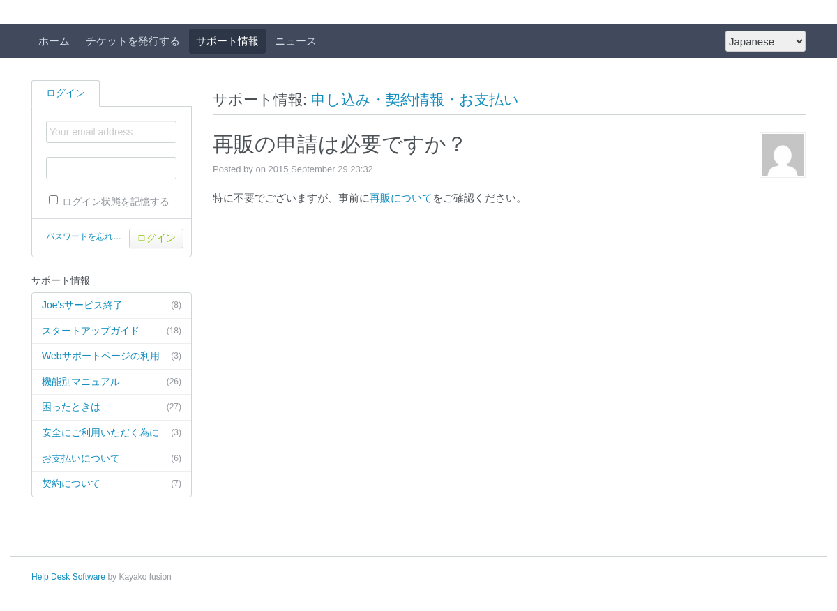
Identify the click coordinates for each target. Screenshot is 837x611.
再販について (401, 198)
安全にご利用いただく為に (111, 433)
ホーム (54, 41)
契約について (111, 484)
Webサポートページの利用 (111, 356)
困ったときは (111, 407)
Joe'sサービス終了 (111, 305)
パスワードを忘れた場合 (92, 236)
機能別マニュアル (111, 382)
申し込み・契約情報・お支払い (415, 99)
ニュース (296, 41)
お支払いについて (111, 459)
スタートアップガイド (111, 331)
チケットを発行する (133, 41)
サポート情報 (227, 41)
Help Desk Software (68, 577)
